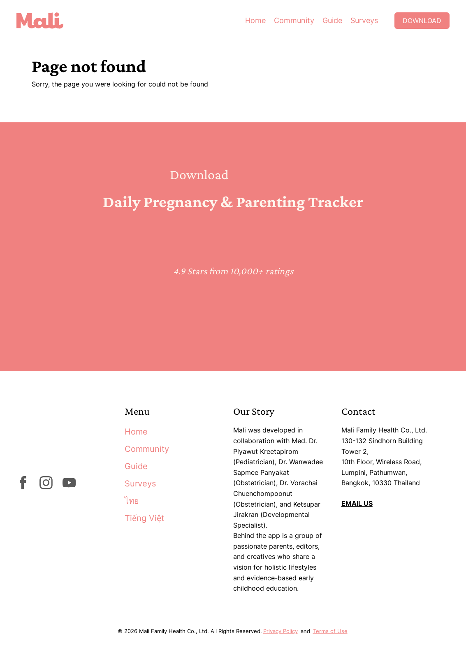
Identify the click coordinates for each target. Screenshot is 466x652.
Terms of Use (330, 631)
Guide (332, 20)
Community (294, 20)
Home (255, 20)
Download (422, 20)
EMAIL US (357, 503)
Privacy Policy (280, 631)
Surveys (364, 20)
